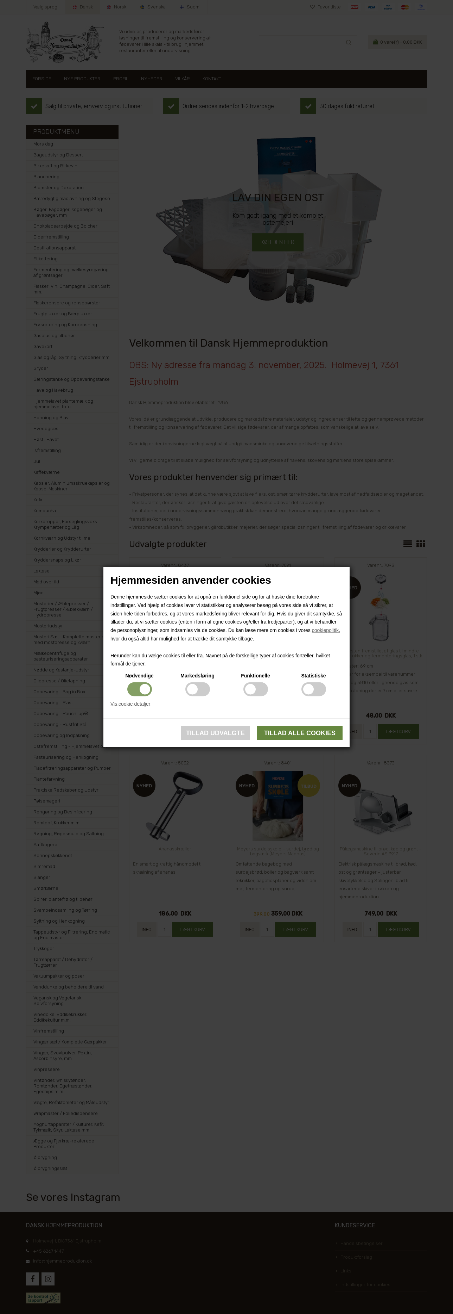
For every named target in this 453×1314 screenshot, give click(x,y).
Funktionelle (255, 675)
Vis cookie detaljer (130, 704)
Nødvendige (139, 675)
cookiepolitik (325, 630)
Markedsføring (197, 675)
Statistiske (313, 675)
